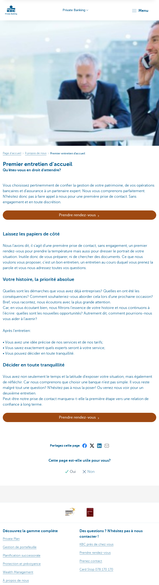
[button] (140, 11)
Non (88, 472)
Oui (71, 472)
